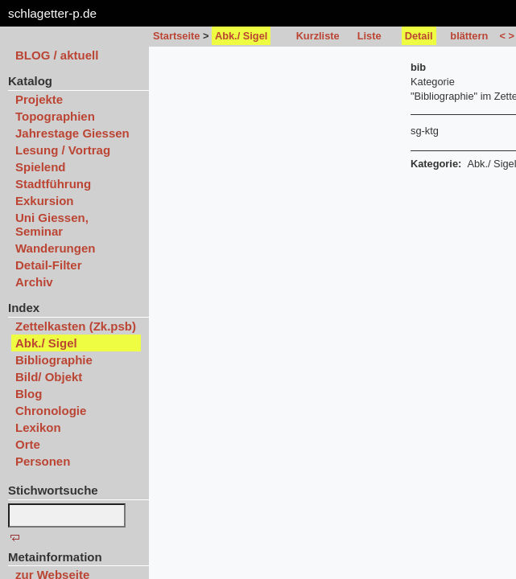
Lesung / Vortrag (62, 150)
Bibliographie (54, 360)
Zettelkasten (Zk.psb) (75, 326)
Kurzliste (318, 36)
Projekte (39, 99)
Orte (27, 444)
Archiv (34, 282)
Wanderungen (55, 248)
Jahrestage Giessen (72, 133)
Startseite (176, 36)
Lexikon (38, 427)
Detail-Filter (48, 265)
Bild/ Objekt (48, 377)
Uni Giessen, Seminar (52, 224)
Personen (42, 461)
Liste (369, 36)
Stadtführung (53, 184)
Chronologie (50, 410)
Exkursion (44, 200)
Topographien (55, 116)
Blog (28, 393)
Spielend (40, 167)
